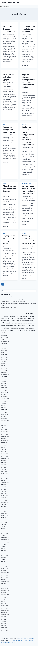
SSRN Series (30, 640)
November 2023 (5, 374)
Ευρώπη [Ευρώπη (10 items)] (5, 330)
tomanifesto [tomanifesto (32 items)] (30, 326)
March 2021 (4, 429)
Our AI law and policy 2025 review (8, 307)
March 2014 (4, 563)
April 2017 (3, 511)
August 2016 (4, 524)
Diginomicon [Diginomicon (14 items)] (14, 318)
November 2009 (5, 610)
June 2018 (3, 488)
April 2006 (3, 625)
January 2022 (4, 412)
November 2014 (5, 557)
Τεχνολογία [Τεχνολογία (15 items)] (29, 330)
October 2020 (4, 438)
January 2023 (4, 390)
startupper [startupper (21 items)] (10, 325)
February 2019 (4, 473)
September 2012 (5, 572)
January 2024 (4, 370)
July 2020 (3, 444)
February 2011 (4, 586)
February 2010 (4, 605)
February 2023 (4, 389)
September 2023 (5, 378)
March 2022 (4, 409)
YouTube (25, 640)
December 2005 (5, 630)
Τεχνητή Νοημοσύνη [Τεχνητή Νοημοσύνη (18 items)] (20, 330)
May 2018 (3, 489)
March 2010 (4, 603)
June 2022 (3, 403)
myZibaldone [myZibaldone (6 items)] (21, 323)
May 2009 (3, 619)
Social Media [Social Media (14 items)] (30, 323)
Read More (6, 63)
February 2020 (4, 453)
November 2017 (5, 499)
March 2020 (4, 451)
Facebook (14, 640)
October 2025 (4, 343)
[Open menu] (35, 2)
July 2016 (3, 526)
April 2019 (3, 469)
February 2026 (4, 337)
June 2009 (3, 618)
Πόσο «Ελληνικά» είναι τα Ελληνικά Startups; (9, 188)
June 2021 (3, 423)
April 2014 (3, 561)
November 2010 (5, 590)
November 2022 (5, 394)
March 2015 (4, 552)
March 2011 (4, 585)
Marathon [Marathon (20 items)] (17, 323)
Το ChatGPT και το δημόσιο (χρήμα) (9, 77)
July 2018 (3, 486)
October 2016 (4, 522)
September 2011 (5, 581)
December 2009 (5, 608)
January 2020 (4, 455)
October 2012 (4, 570)
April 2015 (3, 550)
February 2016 (4, 533)
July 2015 (3, 544)
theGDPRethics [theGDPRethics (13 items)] (21, 325)
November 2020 (5, 436)
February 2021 (4, 431)
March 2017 (4, 513)
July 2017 (3, 506)
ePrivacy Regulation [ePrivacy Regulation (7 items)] (23, 320)
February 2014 (4, 565)
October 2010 (4, 592)
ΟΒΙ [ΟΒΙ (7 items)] (8, 330)
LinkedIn (20, 640)
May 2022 (3, 405)
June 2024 (3, 363)
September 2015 (5, 542)
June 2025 (3, 345)
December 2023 (5, 372)
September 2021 (5, 420)
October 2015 (4, 541)
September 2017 (5, 502)
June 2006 (3, 621)
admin (5, 34)
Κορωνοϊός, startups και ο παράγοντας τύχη (9, 129)
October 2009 (4, 612)
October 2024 (4, 359)
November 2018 (5, 478)
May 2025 (3, 346)
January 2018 (4, 497)
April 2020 (3, 449)
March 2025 (4, 350)
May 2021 (3, 425)
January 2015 (4, 554)
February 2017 (4, 515)
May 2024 (3, 365)
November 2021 (5, 416)
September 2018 (5, 482)
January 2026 (4, 339)
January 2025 (4, 354)
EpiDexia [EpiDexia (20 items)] (12, 320)
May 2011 (3, 583)
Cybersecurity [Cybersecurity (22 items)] (30, 316)
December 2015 (5, 537)
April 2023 (3, 385)
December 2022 (5, 392)
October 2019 (4, 460)
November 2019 (5, 458)
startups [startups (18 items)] (15, 325)
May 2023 (3, 383)
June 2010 (3, 599)
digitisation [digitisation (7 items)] (8, 320)
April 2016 (3, 530)
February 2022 (4, 411)
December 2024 (5, 356)
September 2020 (5, 440)
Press (4, 124)
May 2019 (3, 467)
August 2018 (4, 484)
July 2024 (3, 361)
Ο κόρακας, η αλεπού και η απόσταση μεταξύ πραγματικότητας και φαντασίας (28, 241)
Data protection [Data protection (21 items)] (5, 318)
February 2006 (4, 629)
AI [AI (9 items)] (12, 313)
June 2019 (3, 466)
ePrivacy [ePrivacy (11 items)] (17, 320)
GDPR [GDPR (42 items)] (3, 323)
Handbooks (30, 183)
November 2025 (5, 341)
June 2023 (3, 381)
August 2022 (4, 400)
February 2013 (4, 568)
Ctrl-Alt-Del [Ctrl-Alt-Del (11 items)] (23, 316)
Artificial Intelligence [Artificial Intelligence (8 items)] (16, 313)
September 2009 (5, 614)
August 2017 (4, 504)
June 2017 (3, 508)
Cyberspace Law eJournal (7, 642)
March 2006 (4, 627)
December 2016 (5, 519)
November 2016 (5, 521)
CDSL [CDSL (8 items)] (24, 313)
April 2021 (3, 427)
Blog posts (24, 124)
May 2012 (3, 574)
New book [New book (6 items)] (25, 323)
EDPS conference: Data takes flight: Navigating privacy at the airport (16, 299)
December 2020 (5, 434)
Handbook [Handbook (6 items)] (7, 323)
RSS (15, 642)
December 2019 (5, 456)
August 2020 (4, 442)
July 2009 (3, 616)
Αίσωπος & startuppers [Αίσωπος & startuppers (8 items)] (15, 328)
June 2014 (3, 559)
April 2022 (3, 407)
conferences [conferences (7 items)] (14, 316)
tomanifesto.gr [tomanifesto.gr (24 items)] (6, 328)
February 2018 (4, 495)
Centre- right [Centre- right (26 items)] (5, 316)
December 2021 (5, 414)
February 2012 (4, 575)
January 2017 (4, 517)
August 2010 (4, 596)
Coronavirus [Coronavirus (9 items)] (18, 316)
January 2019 (4, 475)
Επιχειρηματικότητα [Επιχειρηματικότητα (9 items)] (26, 328)
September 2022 (5, 398)
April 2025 (3, 348)
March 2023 (4, 387)
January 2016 (4, 535)
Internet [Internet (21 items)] (11, 323)
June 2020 (3, 445)
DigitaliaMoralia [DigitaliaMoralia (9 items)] (20, 318)
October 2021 (4, 418)
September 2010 (5, 594)
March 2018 (4, 493)
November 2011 (5, 577)
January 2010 (4, 607)
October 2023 (4, 376)
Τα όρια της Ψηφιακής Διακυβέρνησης (9, 29)
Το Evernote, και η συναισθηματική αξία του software (13, 301)
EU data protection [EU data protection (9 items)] (29, 320)
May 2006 (3, 623)
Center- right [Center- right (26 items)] (29, 314)
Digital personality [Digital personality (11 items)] (27, 318)
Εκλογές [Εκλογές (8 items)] (20, 328)
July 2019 (3, 464)
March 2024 (4, 367)
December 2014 (5, 555)
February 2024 (4, 368)
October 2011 (4, 579)
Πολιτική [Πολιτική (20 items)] (11, 330)
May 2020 (3, 447)
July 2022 (3, 401)
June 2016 (3, 528)
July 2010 (3, 597)
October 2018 (4, 480)
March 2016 (4, 532)
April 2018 (3, 491)
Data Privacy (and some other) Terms (26, 638)
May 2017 (3, 510)
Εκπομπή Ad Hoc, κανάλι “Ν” (7, 296)
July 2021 (3, 422)
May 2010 (3, 601)
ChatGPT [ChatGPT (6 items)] (11, 316)
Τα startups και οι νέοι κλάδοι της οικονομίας (28, 29)
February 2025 (4, 352)
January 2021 (4, 433)
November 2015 (5, 539)
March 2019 (4, 471)
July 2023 (3, 379)
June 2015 (3, 546)
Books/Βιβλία (24, 183)
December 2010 (5, 588)
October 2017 (4, 500)
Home (1, 6)
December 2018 (5, 477)
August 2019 (4, 462)
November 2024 (5, 357)
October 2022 (4, 396)
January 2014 (4, 566)
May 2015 (3, 548)
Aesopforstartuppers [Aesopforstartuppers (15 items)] (6, 313)
